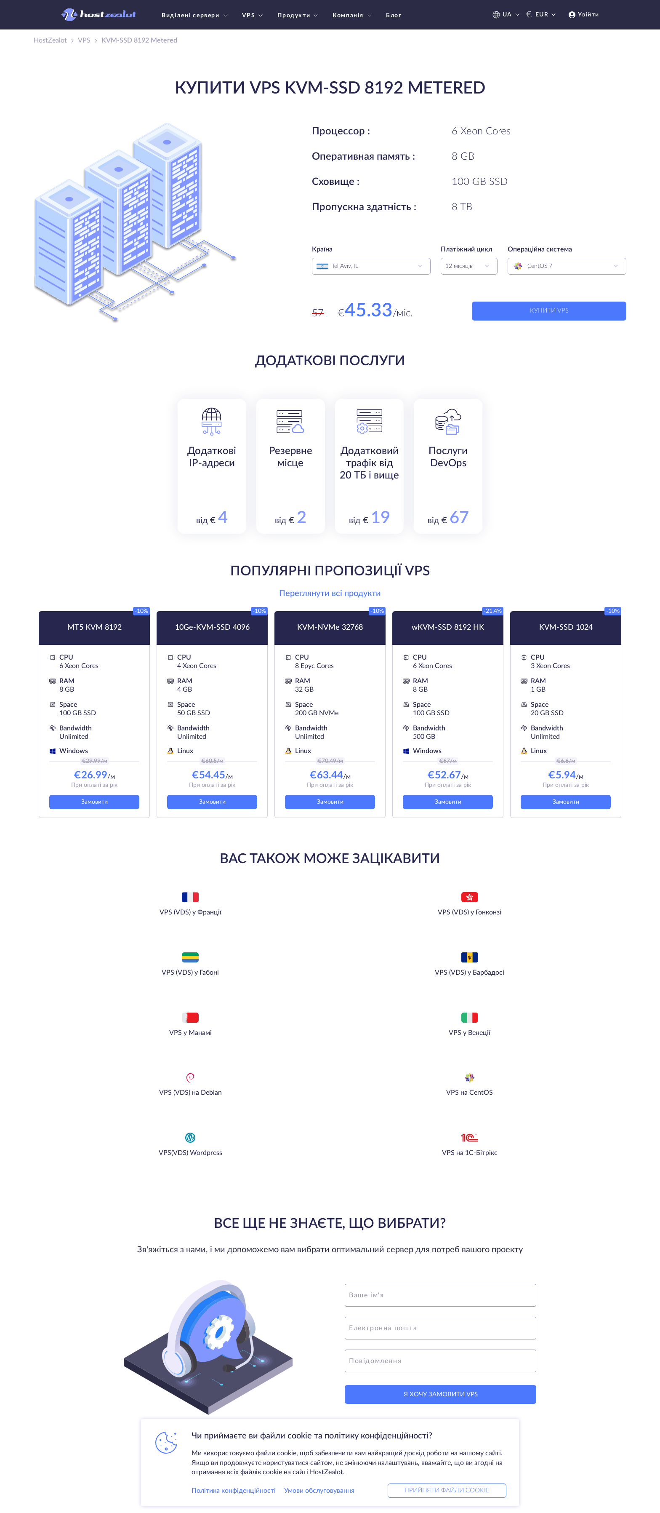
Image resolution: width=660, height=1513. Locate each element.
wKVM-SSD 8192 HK (448, 627)
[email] (440, 1207)
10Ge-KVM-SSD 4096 (212, 627)
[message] (440, 1240)
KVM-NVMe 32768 (330, 627)
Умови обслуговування (319, 1489)
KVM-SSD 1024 (566, 627)
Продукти (298, 15)
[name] (440, 1174)
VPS (253, 15)
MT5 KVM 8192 (94, 627)
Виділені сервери (195, 15)
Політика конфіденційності (234, 1489)
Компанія (353, 15)
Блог (394, 16)
